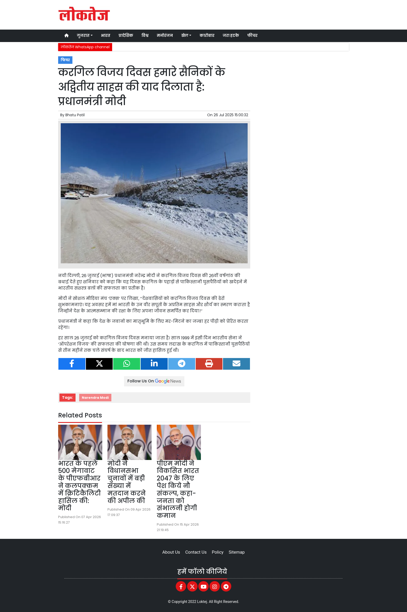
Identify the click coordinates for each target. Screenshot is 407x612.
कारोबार (207, 35)
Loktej (202, 602)
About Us (171, 552)
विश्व (144, 35)
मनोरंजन (165, 35)
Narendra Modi (95, 397)
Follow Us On (154, 381)
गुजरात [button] (83, 35)
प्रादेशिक (126, 35)
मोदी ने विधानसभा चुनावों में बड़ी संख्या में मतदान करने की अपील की (126, 482)
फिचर (65, 60)
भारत (105, 35)
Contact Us (196, 552)
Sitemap (237, 552)
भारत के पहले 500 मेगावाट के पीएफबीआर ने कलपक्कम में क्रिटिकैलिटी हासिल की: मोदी (79, 486)
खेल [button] (184, 35)
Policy (217, 552)
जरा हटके (231, 35)
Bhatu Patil (75, 115)
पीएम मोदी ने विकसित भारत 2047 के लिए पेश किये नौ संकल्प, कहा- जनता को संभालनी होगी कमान (178, 489)
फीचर (252, 35)
